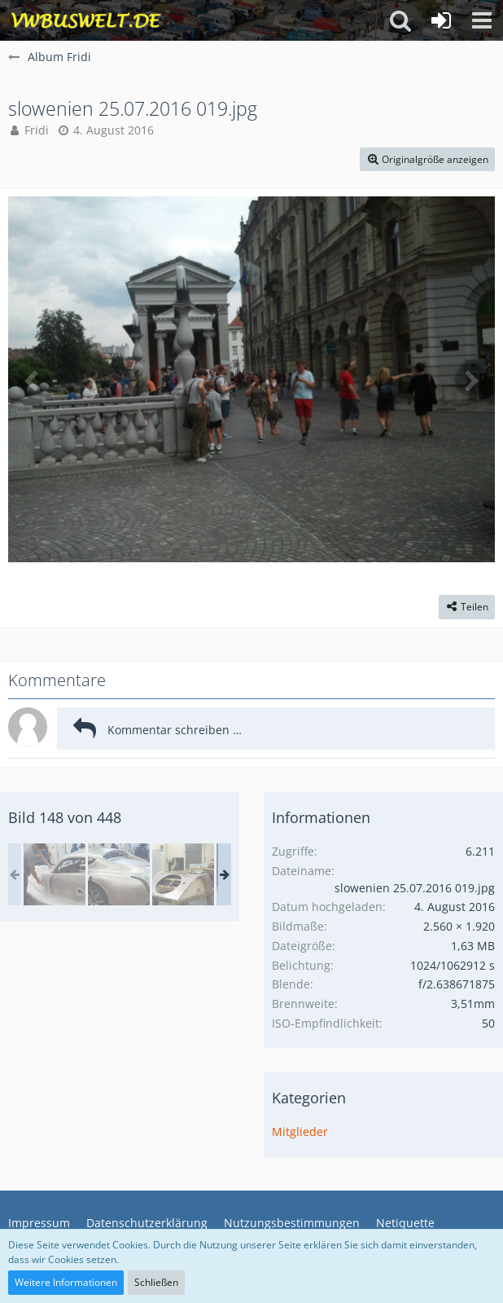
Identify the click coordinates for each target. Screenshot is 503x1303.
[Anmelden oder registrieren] (441, 20)
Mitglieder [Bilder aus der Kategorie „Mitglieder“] (300, 1131)
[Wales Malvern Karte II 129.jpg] (54, 874)
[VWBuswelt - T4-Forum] (86, 20)
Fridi (36, 130)
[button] (482, 20)
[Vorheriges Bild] (32, 379)
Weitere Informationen (66, 1282)
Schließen (156, 1282)
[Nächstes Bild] (470, 379)
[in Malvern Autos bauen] (119, 874)
